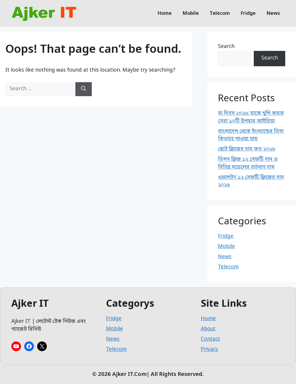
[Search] (83, 89)
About (208, 329)
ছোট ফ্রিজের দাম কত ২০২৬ (246, 149)
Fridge (248, 13)
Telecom (220, 13)
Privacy (209, 349)
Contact (210, 339)
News (273, 13)
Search (226, 46)
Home (164, 13)
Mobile (190, 13)
